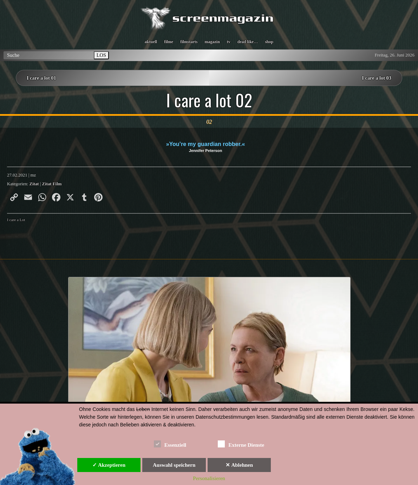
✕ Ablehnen (239, 465)
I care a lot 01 (41, 78)
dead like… (247, 41)
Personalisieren (209, 478)
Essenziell (170, 444)
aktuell (151, 41)
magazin (212, 41)
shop (269, 41)
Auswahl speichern (174, 465)
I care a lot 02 (209, 100)
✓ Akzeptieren (108, 465)
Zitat (34, 183)
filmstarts (188, 41)
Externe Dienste (241, 444)
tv (228, 41)
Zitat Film (52, 183)
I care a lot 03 (376, 78)
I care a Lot (16, 220)
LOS (101, 55)
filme (168, 41)
